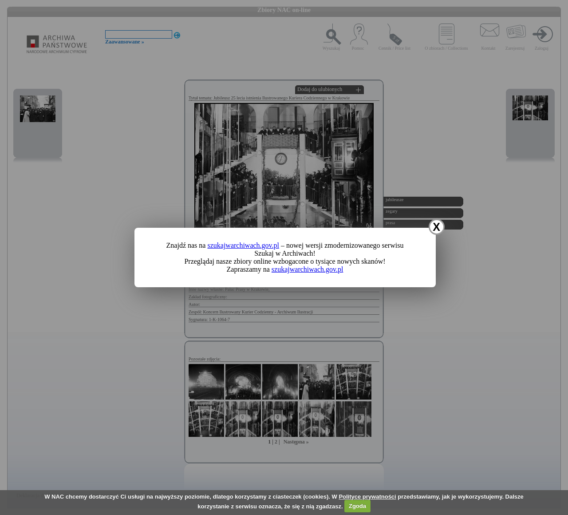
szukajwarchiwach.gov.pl (243, 245)
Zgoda (357, 506)
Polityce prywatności (367, 496)
